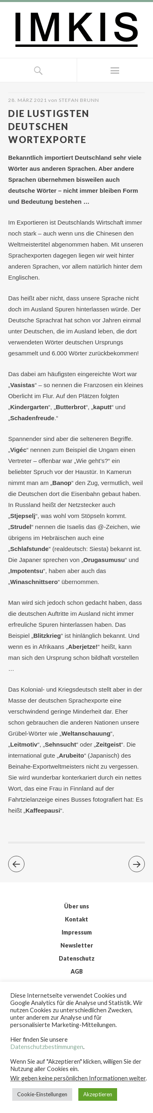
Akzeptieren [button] (97, 1094)
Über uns (76, 906)
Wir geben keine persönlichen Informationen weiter (78, 1078)
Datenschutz (77, 958)
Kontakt (76, 919)
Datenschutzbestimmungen (46, 1046)
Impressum (77, 932)
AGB (77, 971)
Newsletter (76, 945)
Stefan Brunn (79, 100)
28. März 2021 (27, 100)
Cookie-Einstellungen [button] (42, 1094)
